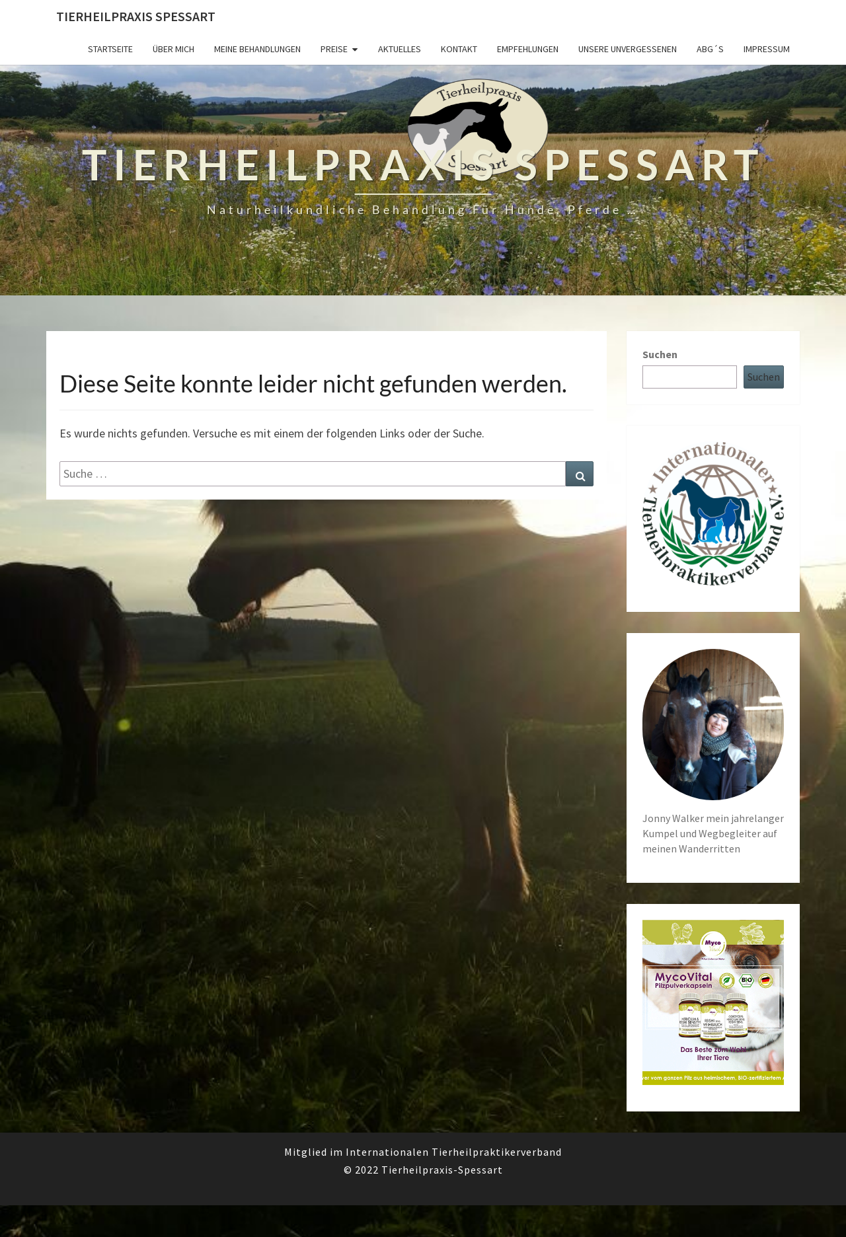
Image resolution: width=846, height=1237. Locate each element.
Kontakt (459, 49)
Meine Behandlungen (257, 49)
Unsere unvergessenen (627, 49)
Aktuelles (399, 49)
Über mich (173, 49)
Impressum (767, 49)
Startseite (110, 49)
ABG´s (710, 49)
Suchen (659, 354)
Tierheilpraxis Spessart (135, 16)
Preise (334, 49)
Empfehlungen (527, 49)
